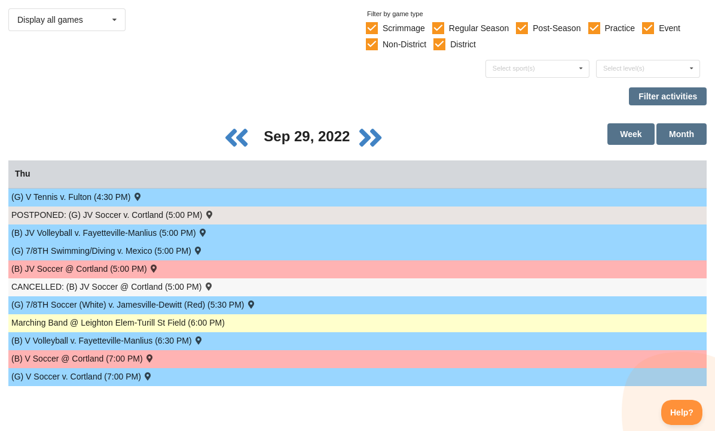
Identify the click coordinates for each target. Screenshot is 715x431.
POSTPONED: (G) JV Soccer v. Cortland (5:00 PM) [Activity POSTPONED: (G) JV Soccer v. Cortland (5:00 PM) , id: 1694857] (113, 215)
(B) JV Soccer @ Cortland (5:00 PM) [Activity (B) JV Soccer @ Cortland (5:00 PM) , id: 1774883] (85, 268)
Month (681, 134)
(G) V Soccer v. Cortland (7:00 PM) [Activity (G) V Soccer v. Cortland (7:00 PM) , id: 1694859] (82, 376)
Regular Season (479, 28)
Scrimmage (404, 28)
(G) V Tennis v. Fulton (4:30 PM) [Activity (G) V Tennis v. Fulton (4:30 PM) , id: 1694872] (77, 197)
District (463, 44)
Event (669, 28)
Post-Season (556, 28)
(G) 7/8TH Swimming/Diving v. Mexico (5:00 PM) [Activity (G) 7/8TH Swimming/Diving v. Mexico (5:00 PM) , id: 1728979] (107, 250)
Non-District (404, 44)
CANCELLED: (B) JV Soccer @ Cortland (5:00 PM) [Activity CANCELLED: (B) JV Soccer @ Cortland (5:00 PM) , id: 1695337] (112, 286)
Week (630, 134)
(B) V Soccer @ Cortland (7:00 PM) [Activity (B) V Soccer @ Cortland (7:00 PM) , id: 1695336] (83, 358)
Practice (620, 28)
